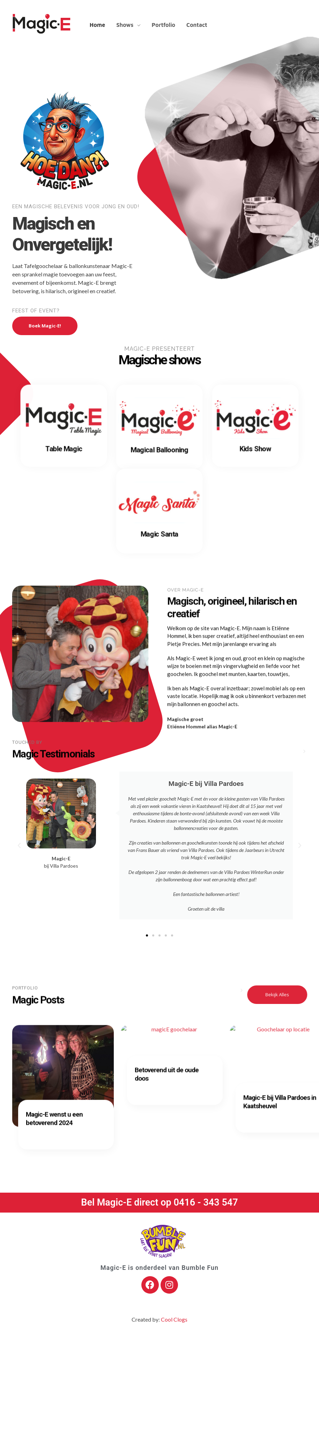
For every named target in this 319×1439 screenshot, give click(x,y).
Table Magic (63, 450)
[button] (19, 845)
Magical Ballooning (159, 451)
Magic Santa (159, 535)
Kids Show (255, 450)
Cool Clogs (174, 1319)
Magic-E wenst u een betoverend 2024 (54, 1121)
